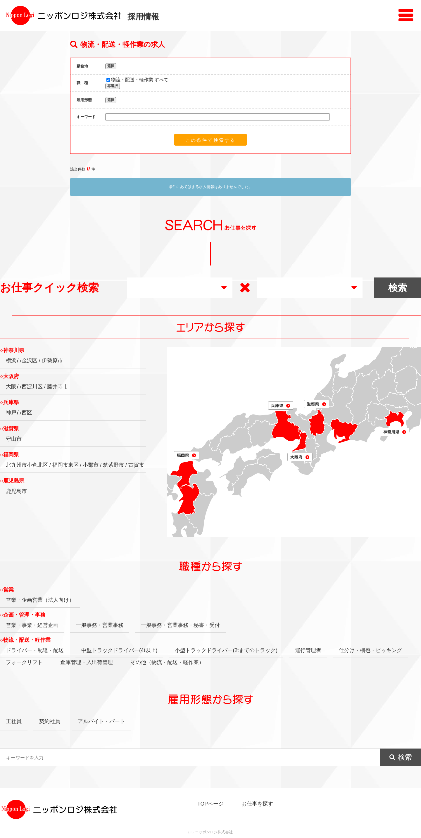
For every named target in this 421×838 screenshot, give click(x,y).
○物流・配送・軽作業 (25, 640)
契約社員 (49, 721)
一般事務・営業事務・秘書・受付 (180, 625)
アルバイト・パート (101, 721)
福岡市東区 (65, 465)
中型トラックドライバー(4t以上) (119, 650)
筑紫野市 (113, 465)
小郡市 (91, 465)
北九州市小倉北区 (27, 465)
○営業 (7, 590)
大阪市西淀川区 (24, 386)
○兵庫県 (9, 402)
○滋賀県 (9, 429)
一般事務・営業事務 (99, 625)
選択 (110, 66)
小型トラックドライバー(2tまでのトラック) (226, 650)
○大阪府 (9, 376)
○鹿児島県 (12, 481)
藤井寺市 (57, 386)
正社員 (14, 721)
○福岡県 (9, 455)
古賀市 (136, 465)
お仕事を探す (257, 804)
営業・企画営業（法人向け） (40, 600)
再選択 (112, 86)
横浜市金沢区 (21, 360)
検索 (405, 757)
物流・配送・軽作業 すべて (137, 79)
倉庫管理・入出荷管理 (86, 662)
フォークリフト (24, 662)
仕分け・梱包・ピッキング (370, 650)
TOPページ (210, 804)
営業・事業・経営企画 (32, 625)
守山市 (14, 439)
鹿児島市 (16, 491)
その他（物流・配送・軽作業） (167, 662)
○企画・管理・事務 (22, 615)
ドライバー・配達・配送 (35, 650)
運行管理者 (308, 650)
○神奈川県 (12, 350)
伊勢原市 (52, 360)
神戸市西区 (19, 412)
